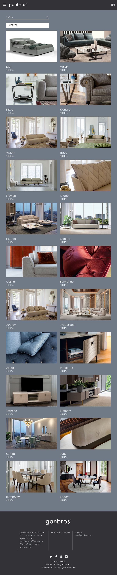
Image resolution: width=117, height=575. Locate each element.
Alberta (13, 25)
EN (113, 4)
